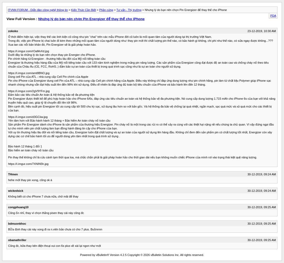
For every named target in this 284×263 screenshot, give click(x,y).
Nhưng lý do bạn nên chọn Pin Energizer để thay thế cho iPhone (91, 19)
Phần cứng (106, 9)
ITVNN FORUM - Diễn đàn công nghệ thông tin (38, 9)
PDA (273, 15)
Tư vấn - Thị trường (129, 9)
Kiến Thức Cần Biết (83, 9)
